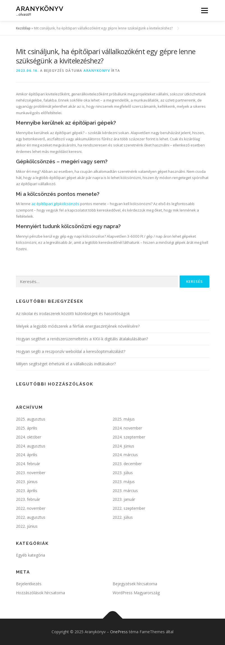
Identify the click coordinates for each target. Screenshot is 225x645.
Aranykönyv (40, 8)
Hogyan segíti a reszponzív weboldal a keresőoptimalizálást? (70, 351)
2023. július (123, 472)
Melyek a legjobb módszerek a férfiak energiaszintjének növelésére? (78, 326)
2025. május (124, 419)
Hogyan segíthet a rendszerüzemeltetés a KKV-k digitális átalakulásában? (82, 338)
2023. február (28, 499)
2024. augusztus (30, 446)
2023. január (124, 499)
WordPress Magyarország (136, 592)
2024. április (26, 454)
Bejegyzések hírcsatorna (135, 583)
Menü (204, 10)
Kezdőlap (23, 28)
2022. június (27, 526)
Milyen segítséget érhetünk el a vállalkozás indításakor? (66, 363)
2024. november (127, 428)
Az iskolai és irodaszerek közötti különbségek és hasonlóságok (73, 313)
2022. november (30, 508)
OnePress (119, 631)
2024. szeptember (129, 437)
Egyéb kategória (30, 555)
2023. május (124, 481)
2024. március (125, 454)
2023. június (27, 481)
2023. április (26, 490)
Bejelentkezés (28, 583)
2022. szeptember (129, 508)
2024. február (28, 463)
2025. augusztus (30, 419)
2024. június (123, 446)
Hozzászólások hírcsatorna (40, 592)
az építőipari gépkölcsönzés (55, 203)
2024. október (28, 437)
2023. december (127, 463)
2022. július (123, 517)
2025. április (26, 428)
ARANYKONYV (96, 70)
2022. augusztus (30, 517)
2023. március (125, 490)
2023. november (30, 472)
